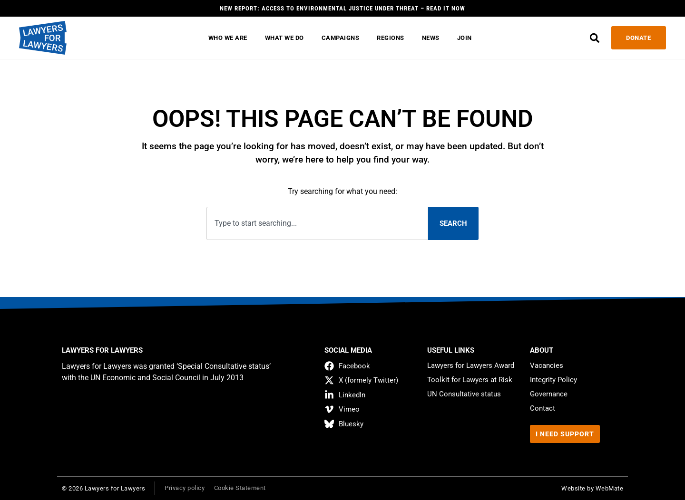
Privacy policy (185, 487)
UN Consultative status (464, 394)
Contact (542, 408)
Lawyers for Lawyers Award (470, 365)
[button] (594, 38)
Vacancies (546, 365)
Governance (549, 394)
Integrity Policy (553, 379)
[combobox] (317, 223)
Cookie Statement (240, 487)
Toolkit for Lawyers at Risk (469, 379)
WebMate (610, 488)
